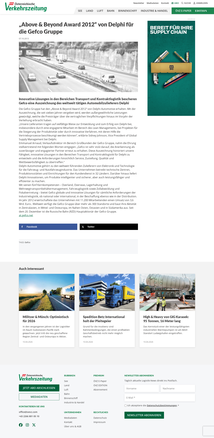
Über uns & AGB (72, 426)
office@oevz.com (28, 411)
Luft (100, 11)
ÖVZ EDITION (100, 385)
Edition (201, 11)
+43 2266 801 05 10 (29, 416)
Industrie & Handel (154, 11)
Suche (186, 3)
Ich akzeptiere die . (153, 405)
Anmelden (200, 3)
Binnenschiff (127, 11)
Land (89, 11)
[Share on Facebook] (48, 227)
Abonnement (100, 389)
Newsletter (138, 3)
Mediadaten (153, 3)
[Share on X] (109, 227)
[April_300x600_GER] (171, 68)
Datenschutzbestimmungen (162, 405)
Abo (176, 3)
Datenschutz (100, 417)
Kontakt (165, 3)
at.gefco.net (26, 215)
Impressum (100, 422)
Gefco (27, 242)
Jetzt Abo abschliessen (39, 388)
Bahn (110, 11)
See (80, 11)
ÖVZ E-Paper (183, 11)
